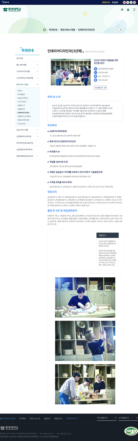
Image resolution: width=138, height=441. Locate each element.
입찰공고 (47, 418)
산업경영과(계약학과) (24, 149)
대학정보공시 (71, 418)
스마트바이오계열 (23, 71)
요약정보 (22, 418)
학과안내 (53, 29)
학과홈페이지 (99, 88)
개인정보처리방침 (9, 418)
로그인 (128, 9)
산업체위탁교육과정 (23, 136)
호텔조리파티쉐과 (23, 120)
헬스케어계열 (21, 64)
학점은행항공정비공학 (24, 156)
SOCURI (106, 2)
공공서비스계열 (22, 129)
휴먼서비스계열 (67, 29)
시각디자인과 (22, 101)
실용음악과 (21, 109)
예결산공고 (58, 418)
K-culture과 (22, 123)
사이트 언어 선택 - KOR (123, 9)
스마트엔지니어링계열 (24, 78)
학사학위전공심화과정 (24, 143)
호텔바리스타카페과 (24, 116)
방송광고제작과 (23, 98)
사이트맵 (134, 9)
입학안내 (6, 2)
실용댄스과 (21, 105)
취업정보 (115, 2)
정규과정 (19, 58)
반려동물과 (21, 94)
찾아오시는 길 (35, 418)
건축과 (20, 91)
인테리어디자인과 (86, 29)
